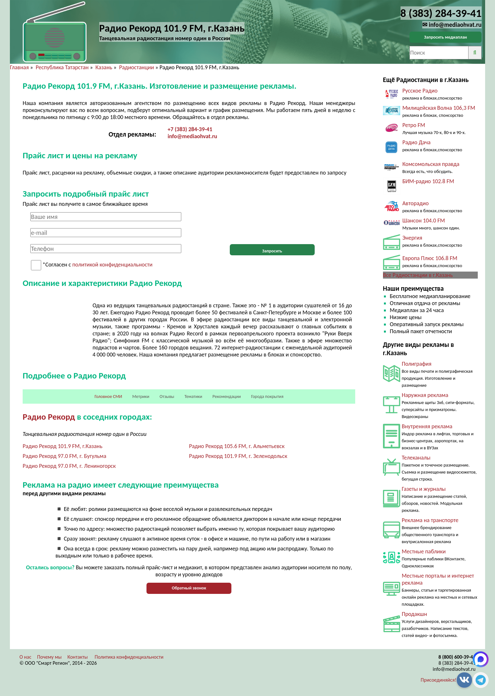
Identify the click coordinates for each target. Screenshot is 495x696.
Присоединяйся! (438, 680)
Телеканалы (416, 457)
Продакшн (414, 613)
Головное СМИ (108, 396)
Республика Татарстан (62, 67)
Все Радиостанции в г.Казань (418, 275)
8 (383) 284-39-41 (457, 663)
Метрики (140, 396)
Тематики (193, 396)
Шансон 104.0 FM (423, 220)
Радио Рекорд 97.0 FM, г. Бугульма (64, 456)
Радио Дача (416, 142)
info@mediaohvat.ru (192, 136)
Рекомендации (227, 396)
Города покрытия (267, 396)
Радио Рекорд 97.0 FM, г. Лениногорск (69, 465)
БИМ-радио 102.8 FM (428, 181)
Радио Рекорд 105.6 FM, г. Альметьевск (236, 446)
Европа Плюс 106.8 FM (429, 258)
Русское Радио (420, 90)
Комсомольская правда (431, 164)
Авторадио (415, 203)
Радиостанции (136, 67)
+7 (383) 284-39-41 (190, 129)
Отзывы (167, 396)
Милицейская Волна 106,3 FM (438, 107)
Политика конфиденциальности (129, 657)
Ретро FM (413, 125)
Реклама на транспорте (430, 520)
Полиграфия (416, 363)
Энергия (412, 237)
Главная (19, 67)
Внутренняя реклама (427, 426)
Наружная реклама (425, 395)
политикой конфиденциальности (112, 264)
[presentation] (272, 224)
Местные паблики (424, 551)
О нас (25, 657)
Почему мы (49, 657)
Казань (103, 67)
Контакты (77, 657)
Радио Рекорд (49, 416)
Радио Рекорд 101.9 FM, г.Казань (62, 446)
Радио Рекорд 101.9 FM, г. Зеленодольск (238, 456)
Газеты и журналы (424, 488)
